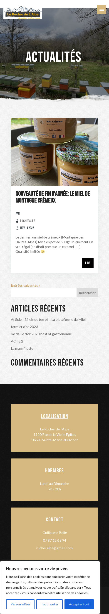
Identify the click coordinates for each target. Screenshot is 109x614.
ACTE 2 (17, 341)
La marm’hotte (22, 348)
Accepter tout (79, 604)
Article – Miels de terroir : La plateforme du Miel (48, 319)
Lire (87, 263)
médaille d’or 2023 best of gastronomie (41, 334)
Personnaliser (20, 604)
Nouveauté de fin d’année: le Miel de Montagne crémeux (52, 197)
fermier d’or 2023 (24, 326)
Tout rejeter (49, 604)
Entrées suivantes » (25, 285)
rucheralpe (27, 221)
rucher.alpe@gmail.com (54, 548)
